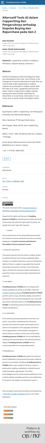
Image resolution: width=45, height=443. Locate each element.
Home (4, 8)
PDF (7, 159)
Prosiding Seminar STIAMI (16, 2)
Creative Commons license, (12, 293)
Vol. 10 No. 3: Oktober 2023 (28, 8)
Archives (13, 8)
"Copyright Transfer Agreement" (14, 394)
